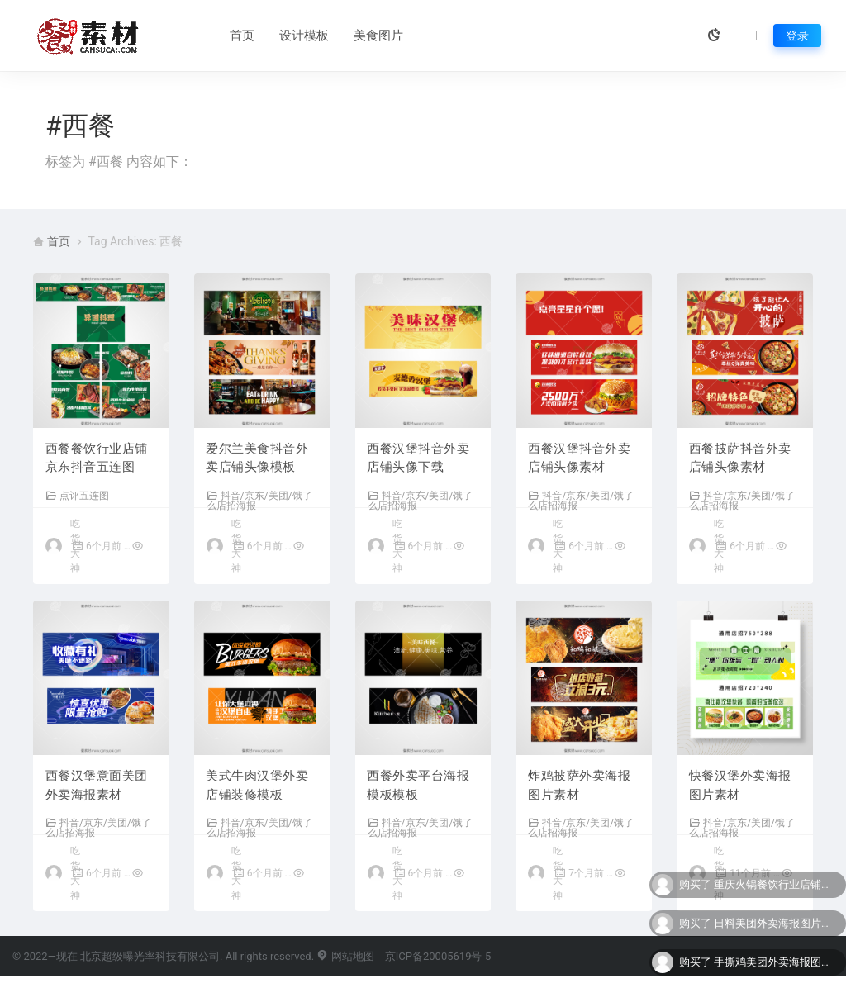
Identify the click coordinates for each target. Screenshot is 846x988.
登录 (797, 35)
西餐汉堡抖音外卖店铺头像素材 (579, 459)
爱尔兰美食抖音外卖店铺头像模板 (258, 459)
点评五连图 (77, 496)
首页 (205, 35)
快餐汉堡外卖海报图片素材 (740, 788)
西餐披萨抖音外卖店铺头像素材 (740, 459)
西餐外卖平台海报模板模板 (419, 788)
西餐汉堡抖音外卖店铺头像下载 (419, 459)
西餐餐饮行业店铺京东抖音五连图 (96, 459)
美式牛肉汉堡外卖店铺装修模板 (258, 788)
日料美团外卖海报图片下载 (776, 923)
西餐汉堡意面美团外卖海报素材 (96, 788)
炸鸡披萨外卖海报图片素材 (579, 788)
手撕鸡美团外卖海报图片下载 (776, 962)
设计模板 (267, 35)
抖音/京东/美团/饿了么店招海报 (259, 501)
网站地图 (344, 968)
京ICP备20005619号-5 (438, 968)
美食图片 (342, 35)
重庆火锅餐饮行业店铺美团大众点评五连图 (776, 884)
